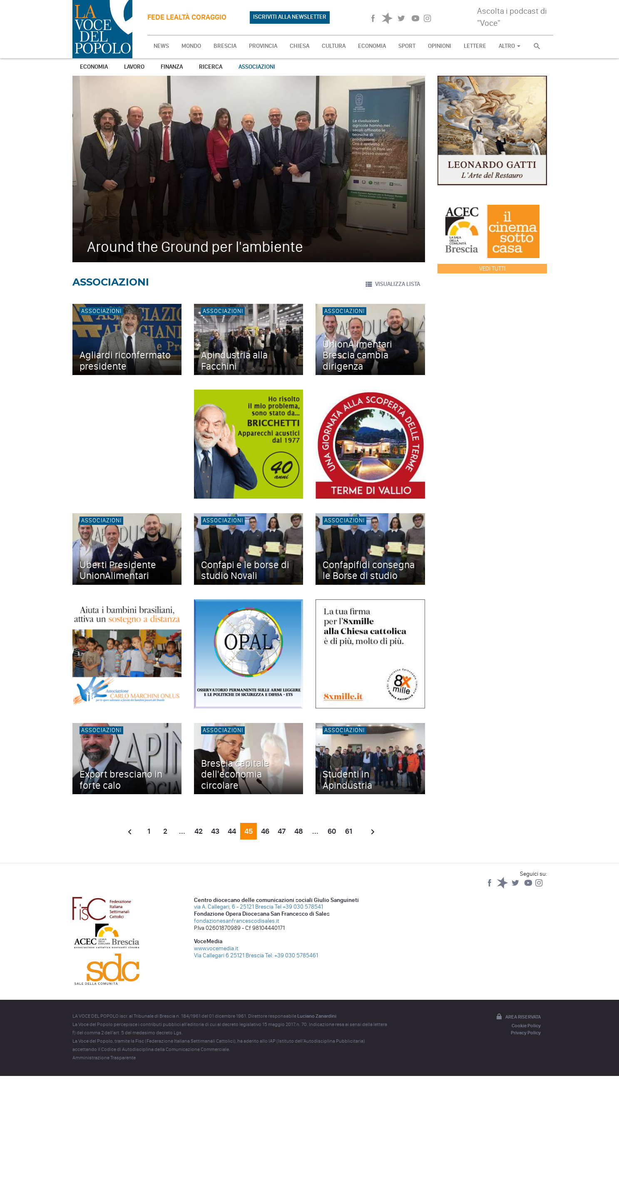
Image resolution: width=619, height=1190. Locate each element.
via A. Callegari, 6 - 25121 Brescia (233, 906)
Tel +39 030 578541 (299, 906)
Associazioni (257, 66)
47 (282, 831)
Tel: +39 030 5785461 (291, 955)
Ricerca (210, 66)
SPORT (406, 46)
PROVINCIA (263, 46)
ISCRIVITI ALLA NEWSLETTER (289, 16)
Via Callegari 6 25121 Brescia (229, 955)
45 (248, 831)
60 (332, 831)
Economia (94, 66)
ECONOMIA (372, 46)
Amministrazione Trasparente (104, 1058)
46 (265, 831)
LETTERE (475, 46)
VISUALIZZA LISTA (392, 284)
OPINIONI (439, 46)
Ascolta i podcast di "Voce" (512, 17)
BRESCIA (225, 46)
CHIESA (299, 46)
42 (198, 831)
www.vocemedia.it (216, 948)
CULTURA (334, 46)
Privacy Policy (526, 1033)
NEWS (161, 46)
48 (298, 831)
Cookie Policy (526, 1026)
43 (215, 831)
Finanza (172, 66)
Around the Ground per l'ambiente (195, 247)
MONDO (191, 46)
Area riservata (518, 1017)
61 (348, 831)
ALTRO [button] (509, 46)
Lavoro (134, 66)
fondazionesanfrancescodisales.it (236, 920)
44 (232, 831)
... (182, 831)
